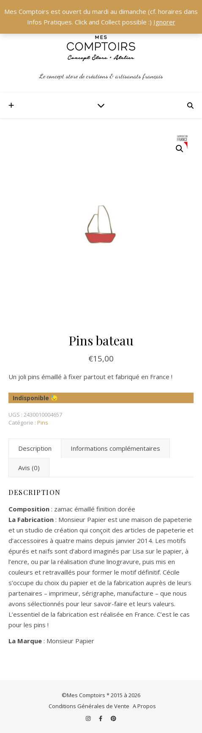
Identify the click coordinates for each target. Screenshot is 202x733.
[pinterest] (113, 718)
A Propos (144, 706)
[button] (179, 148)
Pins (42, 422)
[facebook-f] (101, 718)
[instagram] (89, 718)
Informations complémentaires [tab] (115, 448)
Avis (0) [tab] (29, 467)
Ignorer (164, 22)
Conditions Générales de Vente (89, 706)
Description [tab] (35, 448)
